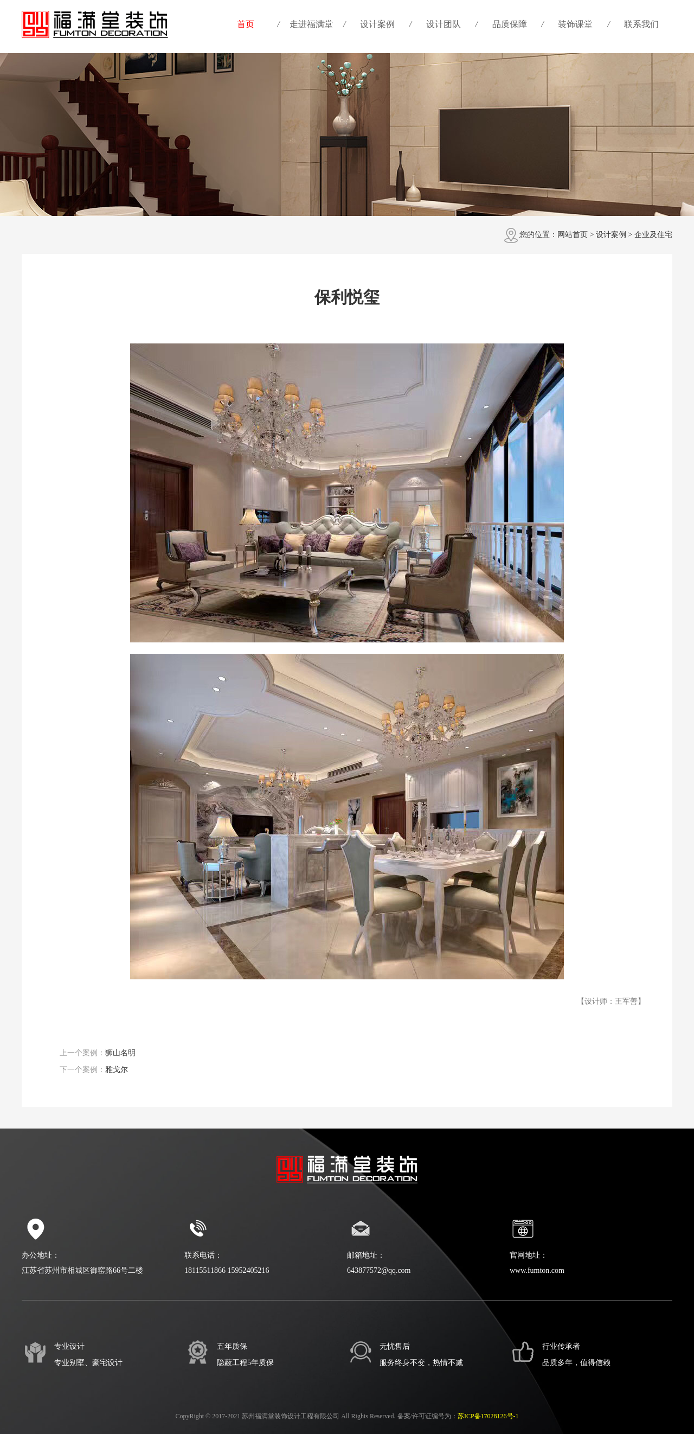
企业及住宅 (653, 235)
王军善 (626, 1001)
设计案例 (377, 24)
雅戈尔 (116, 1070)
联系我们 (641, 24)
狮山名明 (120, 1053)
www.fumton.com (537, 1270)
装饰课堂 (575, 24)
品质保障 (509, 24)
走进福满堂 (311, 24)
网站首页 (572, 235)
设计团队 (443, 24)
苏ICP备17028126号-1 (488, 1416)
